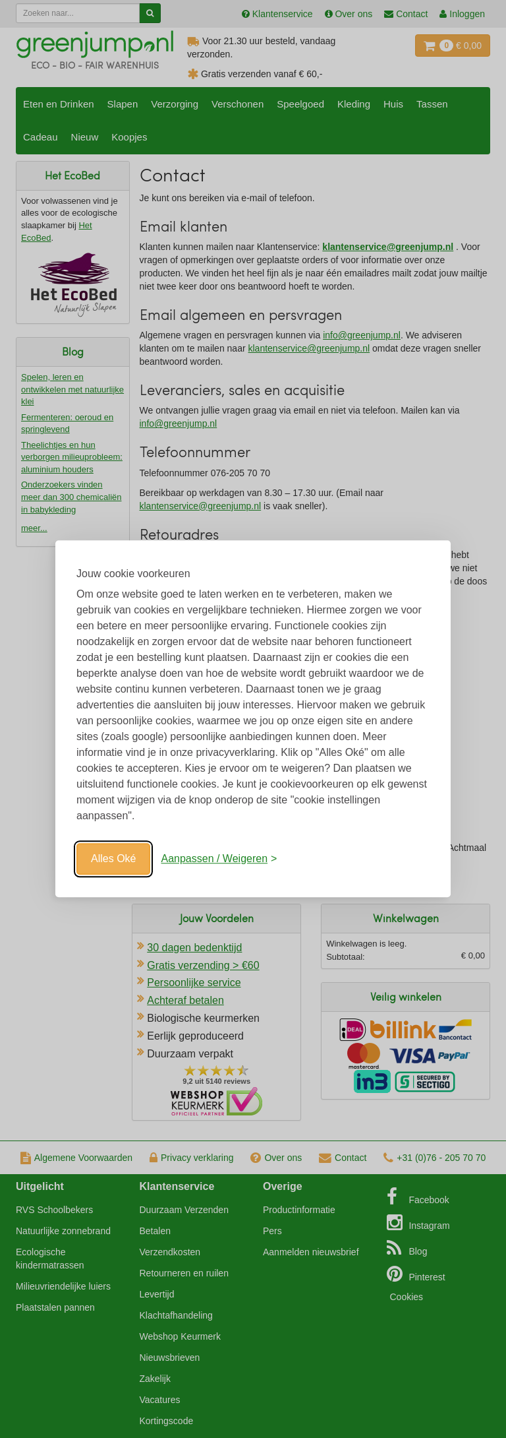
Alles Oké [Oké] (113, 858)
